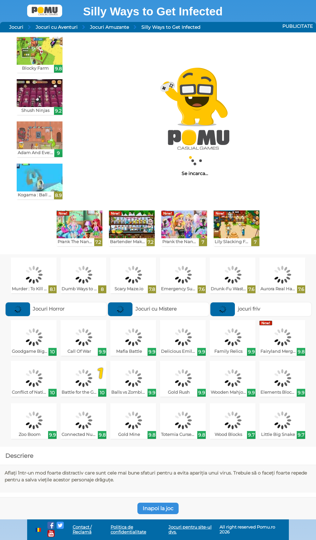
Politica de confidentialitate (128, 529)
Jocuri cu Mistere (142, 309)
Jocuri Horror (35, 309)
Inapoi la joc (158, 508)
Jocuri (16, 27)
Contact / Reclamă (82, 529)
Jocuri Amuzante (109, 27)
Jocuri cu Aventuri (57, 27)
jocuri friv (235, 309)
